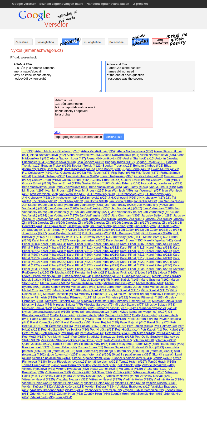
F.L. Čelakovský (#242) (38, 172)
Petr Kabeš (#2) (174, 329)
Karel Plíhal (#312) (106, 247)
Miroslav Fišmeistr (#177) (96, 294)
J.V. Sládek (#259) (70, 201)
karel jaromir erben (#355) (87, 240)
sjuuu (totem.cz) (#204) (95, 354)
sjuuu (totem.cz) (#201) (157, 351)
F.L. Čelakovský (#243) (70, 172)
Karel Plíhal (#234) (106, 269)
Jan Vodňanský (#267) (126, 208)
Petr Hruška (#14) (127, 329)
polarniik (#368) (143, 340)
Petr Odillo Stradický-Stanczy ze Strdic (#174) (72, 340)
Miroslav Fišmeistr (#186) (98, 301)
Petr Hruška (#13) (102, 329)
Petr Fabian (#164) (140, 326)
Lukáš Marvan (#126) (136, 276)
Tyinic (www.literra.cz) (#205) (71, 365)
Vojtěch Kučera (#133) (69, 386)
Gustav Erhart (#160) (96, 183)
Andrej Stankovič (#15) (139, 158)
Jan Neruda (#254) (171, 201)
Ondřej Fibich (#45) (118, 315)
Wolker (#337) (74, 390)
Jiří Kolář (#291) (123, 226)
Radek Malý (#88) (121, 344)
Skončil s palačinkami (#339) (131, 354)
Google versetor (24, 3)
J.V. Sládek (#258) (44, 201)
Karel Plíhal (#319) (106, 251)
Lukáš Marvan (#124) (76, 276)
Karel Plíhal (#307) (133, 244)
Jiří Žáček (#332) (132, 229)
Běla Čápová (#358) (90, 162)
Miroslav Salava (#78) (160, 304)
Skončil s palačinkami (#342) (91, 358)
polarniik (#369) (165, 340)
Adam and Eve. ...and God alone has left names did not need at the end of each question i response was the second (150, 76)
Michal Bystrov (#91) (150, 283)
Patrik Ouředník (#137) (46, 319)
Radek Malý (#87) (96, 344)
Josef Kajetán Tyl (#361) (64, 233)
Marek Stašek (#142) (166, 276)
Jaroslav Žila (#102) (158, 219)
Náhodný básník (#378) (112, 308)
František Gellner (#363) (48, 176)
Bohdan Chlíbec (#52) (148, 165)
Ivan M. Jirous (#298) (59, 190)
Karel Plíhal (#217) (133, 258)
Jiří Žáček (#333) (156, 229)
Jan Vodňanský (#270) (63, 212)
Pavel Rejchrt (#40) (133, 322)
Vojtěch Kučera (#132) (37, 386)
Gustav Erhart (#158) (36, 183)
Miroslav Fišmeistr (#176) (60, 294)
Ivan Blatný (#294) (135, 187)
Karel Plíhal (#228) (106, 265)
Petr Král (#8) (70, 333)
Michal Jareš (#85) (136, 286)
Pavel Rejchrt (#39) (106, 322)
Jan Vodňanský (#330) (94, 215)
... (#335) (28, 151)
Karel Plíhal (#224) (159, 262)
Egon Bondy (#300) (109, 169)
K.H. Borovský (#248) (127, 233)
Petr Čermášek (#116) (57, 326)
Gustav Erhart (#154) (76, 180)
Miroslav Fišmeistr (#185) (62, 301)
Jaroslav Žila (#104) (51, 222)
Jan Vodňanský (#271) (94, 212)
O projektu (140, 3)
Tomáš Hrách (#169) (36, 365)
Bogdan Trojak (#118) (150, 162)
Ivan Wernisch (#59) (44, 194)
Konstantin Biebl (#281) (91, 272)
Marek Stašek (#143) (36, 279)
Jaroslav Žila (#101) (130, 219)
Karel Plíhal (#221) (80, 262)
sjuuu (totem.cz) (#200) (125, 351)
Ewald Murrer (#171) (165, 169)
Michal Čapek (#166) (55, 286)
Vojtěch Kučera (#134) (100, 386)
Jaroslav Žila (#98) (49, 219)
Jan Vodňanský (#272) (126, 212)
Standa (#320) (162, 358)
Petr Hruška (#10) (77, 329)
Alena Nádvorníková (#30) (135, 151)
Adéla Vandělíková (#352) (99, 151)
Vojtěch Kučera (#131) (161, 383)
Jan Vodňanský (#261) (89, 204)
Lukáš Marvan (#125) (106, 276)
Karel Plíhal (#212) (159, 254)
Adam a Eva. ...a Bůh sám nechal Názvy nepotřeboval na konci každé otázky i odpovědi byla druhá (103, 112)
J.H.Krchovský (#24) (65, 197)
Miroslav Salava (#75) (68, 304)
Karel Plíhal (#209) (80, 254)
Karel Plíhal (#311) (80, 247)
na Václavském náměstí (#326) (74, 308)
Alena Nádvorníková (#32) (48, 155)
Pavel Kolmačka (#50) (45, 322)
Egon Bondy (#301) (136, 169)
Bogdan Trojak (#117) (120, 162)
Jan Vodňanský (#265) (63, 208)
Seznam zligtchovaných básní (61, 3)
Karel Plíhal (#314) (159, 247)
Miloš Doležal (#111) (126, 290)
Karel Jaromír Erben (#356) (125, 240)
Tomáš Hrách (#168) (162, 361)
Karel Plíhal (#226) (53, 265)
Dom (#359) (55, 169)
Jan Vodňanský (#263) (152, 204)
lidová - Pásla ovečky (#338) (41, 276)
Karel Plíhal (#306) (106, 244)
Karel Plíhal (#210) (106, 254)
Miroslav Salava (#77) (129, 304)
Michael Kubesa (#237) (87, 283)
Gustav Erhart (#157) (165, 180)
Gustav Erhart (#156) (135, 180)
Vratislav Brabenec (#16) (134, 386)
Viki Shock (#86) (129, 365)
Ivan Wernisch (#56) (119, 190)
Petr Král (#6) (31, 333)
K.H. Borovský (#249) (157, 233)
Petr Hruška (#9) (52, 329)
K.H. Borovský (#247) (96, 233)
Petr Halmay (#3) (165, 326)
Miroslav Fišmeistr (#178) (131, 294)
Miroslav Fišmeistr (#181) (75, 297)
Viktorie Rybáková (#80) (158, 365)
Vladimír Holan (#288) (99, 383)
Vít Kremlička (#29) (58, 372)
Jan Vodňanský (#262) (120, 204)
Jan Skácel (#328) (60, 204)
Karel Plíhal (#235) (133, 269)
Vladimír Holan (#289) (130, 383)
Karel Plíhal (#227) (80, 265)
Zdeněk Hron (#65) (124, 393)
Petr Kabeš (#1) (151, 329)
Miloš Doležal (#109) (68, 290)
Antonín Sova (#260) (61, 162)
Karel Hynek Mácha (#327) (50, 240)
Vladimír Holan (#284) (169, 379)
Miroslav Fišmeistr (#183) (146, 297)
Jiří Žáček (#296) (84, 229)
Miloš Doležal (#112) (155, 290)
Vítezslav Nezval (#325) (38, 379)
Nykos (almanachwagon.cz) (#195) (46, 311)
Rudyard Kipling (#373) (148, 347)
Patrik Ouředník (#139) (110, 319)
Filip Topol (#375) (98, 172)
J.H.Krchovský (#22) (158, 194)
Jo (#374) (175, 229)
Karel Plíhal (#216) (106, 258)
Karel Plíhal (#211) (133, 254)
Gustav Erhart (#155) (105, 180)
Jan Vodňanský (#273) (158, 212)
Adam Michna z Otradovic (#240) (57, 151)
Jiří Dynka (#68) (55, 226)
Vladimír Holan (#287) (68, 383)
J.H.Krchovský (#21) (130, 194)
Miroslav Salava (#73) (167, 301)
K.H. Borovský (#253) (121, 237)
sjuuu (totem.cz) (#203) (63, 354)
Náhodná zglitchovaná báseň (108, 3)
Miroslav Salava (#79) (37, 308)
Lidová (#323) (147, 272)
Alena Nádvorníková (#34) (121, 155)
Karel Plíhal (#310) (53, 247)
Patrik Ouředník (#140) (142, 319)
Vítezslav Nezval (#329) (72, 379)
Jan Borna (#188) (96, 201)
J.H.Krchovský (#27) (151, 197)
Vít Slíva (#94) (102, 372)
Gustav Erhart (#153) (46, 180)
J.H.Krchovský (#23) (36, 197)
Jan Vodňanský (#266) (94, 208)
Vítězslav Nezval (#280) (156, 376)
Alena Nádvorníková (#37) (68, 158)
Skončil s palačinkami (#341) (51, 358)
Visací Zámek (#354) (104, 368)
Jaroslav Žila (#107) (135, 222)
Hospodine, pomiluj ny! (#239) (161, 183)
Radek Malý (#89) (146, 344)
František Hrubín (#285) (82, 176)
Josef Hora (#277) (34, 233)
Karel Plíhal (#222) (106, 262)
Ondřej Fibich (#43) (63, 315)
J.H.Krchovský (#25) (93, 197)
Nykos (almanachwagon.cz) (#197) (143, 311)
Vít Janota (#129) (131, 368)
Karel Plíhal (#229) (133, 265)
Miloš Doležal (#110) (97, 290)
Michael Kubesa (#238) (119, 283)
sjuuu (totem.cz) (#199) (92, 351)
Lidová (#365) (167, 272)
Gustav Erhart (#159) (66, 183)
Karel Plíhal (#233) (80, 269)
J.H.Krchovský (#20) (101, 194)
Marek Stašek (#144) (66, 279)
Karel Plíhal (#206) (159, 251)
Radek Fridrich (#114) (68, 344)
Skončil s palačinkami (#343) (132, 358)
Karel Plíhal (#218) (159, 258)
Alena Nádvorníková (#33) (85, 155)
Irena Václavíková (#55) (105, 187)
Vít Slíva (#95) (122, 372)
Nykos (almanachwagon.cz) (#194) (153, 308)
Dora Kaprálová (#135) (79, 169)
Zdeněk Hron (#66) (150, 393)
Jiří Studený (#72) (59, 229)
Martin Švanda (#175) (55, 283)
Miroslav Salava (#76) (99, 304)
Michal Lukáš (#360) (163, 286)
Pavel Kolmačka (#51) (76, 322)
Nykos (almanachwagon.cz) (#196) (95, 311)
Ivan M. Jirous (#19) (162, 187)
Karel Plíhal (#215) (80, 258)
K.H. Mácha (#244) (149, 237)
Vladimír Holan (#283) (138, 379)
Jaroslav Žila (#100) (102, 219)
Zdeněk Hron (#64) (97, 393)
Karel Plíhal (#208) (53, 254)
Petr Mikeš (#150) (168, 333)
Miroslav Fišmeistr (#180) (39, 297)
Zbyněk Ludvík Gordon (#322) (143, 390)
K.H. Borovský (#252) (90, 237)
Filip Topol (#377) (147, 172)
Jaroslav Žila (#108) (163, 222)
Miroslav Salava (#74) (37, 304)
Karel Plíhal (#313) (133, 247)
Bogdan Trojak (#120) (56, 165)
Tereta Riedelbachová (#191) (67, 361)
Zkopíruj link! (114, 136)
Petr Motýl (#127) (34, 336)
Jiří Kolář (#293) (169, 226)
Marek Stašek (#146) (125, 279)
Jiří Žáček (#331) (108, 229)
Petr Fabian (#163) (113, 326)
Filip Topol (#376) (123, 172)
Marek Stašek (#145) (95, 279)
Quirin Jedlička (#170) (37, 344)
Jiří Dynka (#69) (78, 226)
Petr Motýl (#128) (58, 336)
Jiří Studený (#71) (34, 229)
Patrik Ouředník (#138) (78, 319)
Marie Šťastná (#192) (155, 279)
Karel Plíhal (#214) (53, 258)
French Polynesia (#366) (116, 176)
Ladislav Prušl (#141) (122, 272)
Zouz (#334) (63, 397)
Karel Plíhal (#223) (133, 262)
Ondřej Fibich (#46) (145, 315)
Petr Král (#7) (50, 333)
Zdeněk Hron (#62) (43, 393)
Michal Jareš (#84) (110, 286)
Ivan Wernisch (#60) (72, 194)
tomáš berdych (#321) (103, 361)
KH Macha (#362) (62, 272)
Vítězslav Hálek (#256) (148, 372)
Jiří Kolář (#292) (146, 226)
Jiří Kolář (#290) (101, 226)
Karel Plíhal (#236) (159, 269)
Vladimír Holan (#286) (37, 383)
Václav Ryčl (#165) (105, 365)
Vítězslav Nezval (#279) (122, 376)
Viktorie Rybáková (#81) (38, 368)
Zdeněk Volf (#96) (42, 397)
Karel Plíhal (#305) (80, 244)
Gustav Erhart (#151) (148, 176)
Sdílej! (57, 132)
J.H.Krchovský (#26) (122, 197)
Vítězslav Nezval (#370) (105, 379)
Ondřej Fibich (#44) (90, 315)
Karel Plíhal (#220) (53, 262)
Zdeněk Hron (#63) (70, 393)
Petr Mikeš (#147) (92, 333)
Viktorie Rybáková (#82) (72, 368)
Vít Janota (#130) (156, 368)
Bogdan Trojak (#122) (117, 165)
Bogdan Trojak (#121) (87, 165)
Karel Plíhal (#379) (133, 251)
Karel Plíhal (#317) (53, 251)
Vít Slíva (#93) (81, 372)
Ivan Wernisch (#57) (147, 190)
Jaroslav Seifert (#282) (156, 215)
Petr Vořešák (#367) (118, 340)
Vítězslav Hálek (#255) (56, 376)
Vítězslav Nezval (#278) (89, 376)
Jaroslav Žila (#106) (107, 222)
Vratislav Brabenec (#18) (47, 390)
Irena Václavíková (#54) (72, 187)
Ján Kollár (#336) (145, 201)
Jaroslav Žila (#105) (79, 222)
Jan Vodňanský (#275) (63, 215)
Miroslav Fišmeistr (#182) (110, 297)
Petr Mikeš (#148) (117, 333)
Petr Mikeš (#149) (142, 333)
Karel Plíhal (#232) (53, 269)
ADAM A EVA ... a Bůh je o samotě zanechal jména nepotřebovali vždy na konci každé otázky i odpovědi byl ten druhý (57, 76)
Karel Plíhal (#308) (159, 244)
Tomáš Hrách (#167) (133, 361)
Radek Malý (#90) (172, 344)
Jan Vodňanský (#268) (158, 208)
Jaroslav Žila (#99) (75, 219)
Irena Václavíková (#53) (38, 187)
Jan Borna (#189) (121, 201)
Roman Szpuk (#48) (118, 347)
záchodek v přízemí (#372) (103, 390)
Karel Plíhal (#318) (80, 251)
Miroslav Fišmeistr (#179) (167, 294)
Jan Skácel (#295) (34, 204)
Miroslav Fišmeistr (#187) (134, 301)
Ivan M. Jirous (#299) (89, 190)
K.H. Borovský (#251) (60, 237)
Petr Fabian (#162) (86, 326)
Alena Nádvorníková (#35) (158, 155)
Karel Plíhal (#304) (53, 244)
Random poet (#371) (36, 347)
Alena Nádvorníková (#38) (105, 158)
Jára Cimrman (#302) (125, 215)
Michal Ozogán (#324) (37, 290)
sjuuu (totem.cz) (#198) (59, 351)
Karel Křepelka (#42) (158, 240)
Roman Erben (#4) (64, 347)
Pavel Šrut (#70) (158, 322)
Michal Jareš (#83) (83, 286)
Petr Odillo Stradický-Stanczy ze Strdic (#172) (102, 336)
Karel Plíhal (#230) (159, 265)
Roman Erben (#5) (90, 347)
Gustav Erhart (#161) (125, 183)
